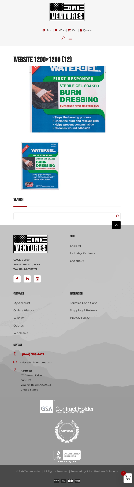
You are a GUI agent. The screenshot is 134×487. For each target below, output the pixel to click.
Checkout (77, 261)
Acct (50, 30)
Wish (62, 30)
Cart (75, 30)
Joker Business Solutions (102, 471)
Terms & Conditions (83, 303)
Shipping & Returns (84, 310)
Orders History (23, 310)
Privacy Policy (80, 318)
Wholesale (20, 333)
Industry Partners (82, 253)
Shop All (75, 245)
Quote (87, 30)
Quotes (18, 325)
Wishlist (19, 318)
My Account (21, 303)
